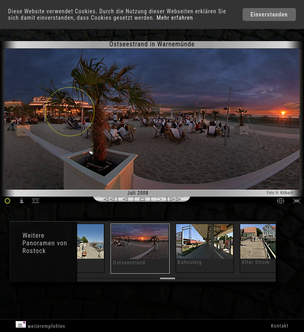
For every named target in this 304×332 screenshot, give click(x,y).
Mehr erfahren (175, 18)
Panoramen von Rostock (45, 247)
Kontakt (279, 326)
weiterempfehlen (40, 325)
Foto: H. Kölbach (280, 193)
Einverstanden (269, 14)
